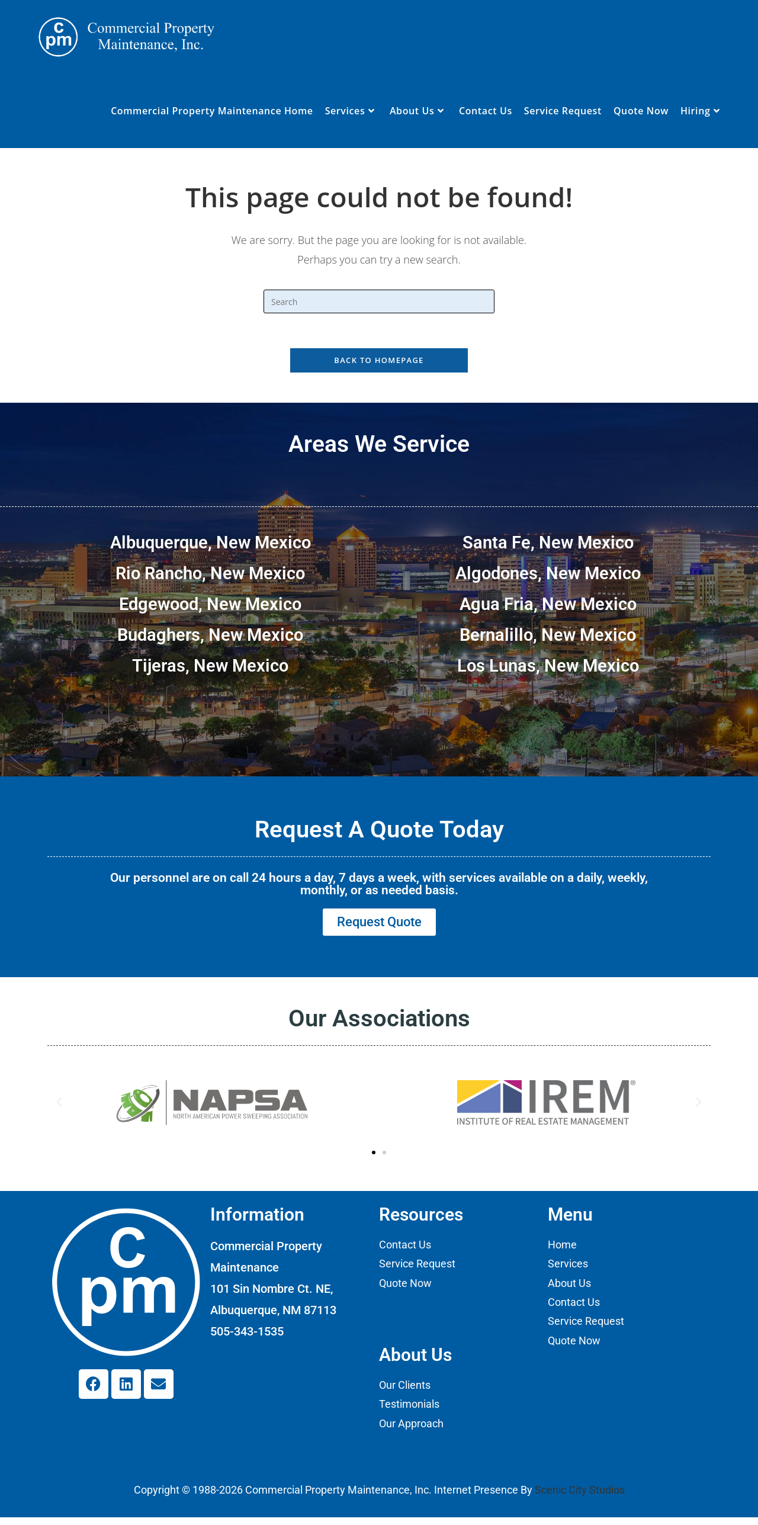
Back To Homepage (378, 361)
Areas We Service (379, 445)
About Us (569, 1290)
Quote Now (405, 1290)
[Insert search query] (379, 301)
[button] (59, 1109)
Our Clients (405, 1392)
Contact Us (405, 1251)
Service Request (417, 1271)
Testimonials (409, 1411)
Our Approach (411, 1430)
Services (568, 1271)
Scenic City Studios (580, 1497)
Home (562, 1251)
